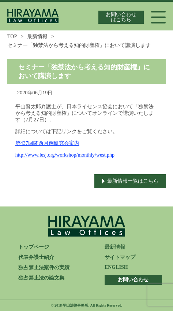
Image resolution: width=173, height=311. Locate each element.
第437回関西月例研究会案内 (47, 143)
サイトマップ (120, 257)
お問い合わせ (133, 279)
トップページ (33, 247)
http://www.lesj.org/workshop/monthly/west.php (64, 155)
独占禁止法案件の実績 (43, 267)
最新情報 (37, 36)
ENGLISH (116, 267)
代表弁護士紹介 (36, 257)
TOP (12, 36)
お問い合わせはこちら (121, 17)
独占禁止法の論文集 (41, 278)
